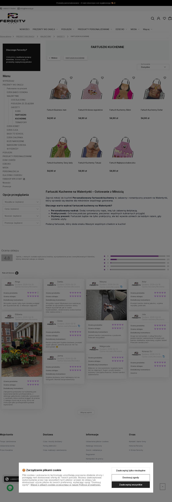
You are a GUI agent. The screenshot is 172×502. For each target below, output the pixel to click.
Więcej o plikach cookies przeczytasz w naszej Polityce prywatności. (66, 484)
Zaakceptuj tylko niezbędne (130, 470)
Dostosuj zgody (131, 477)
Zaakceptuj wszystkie (130, 484)
